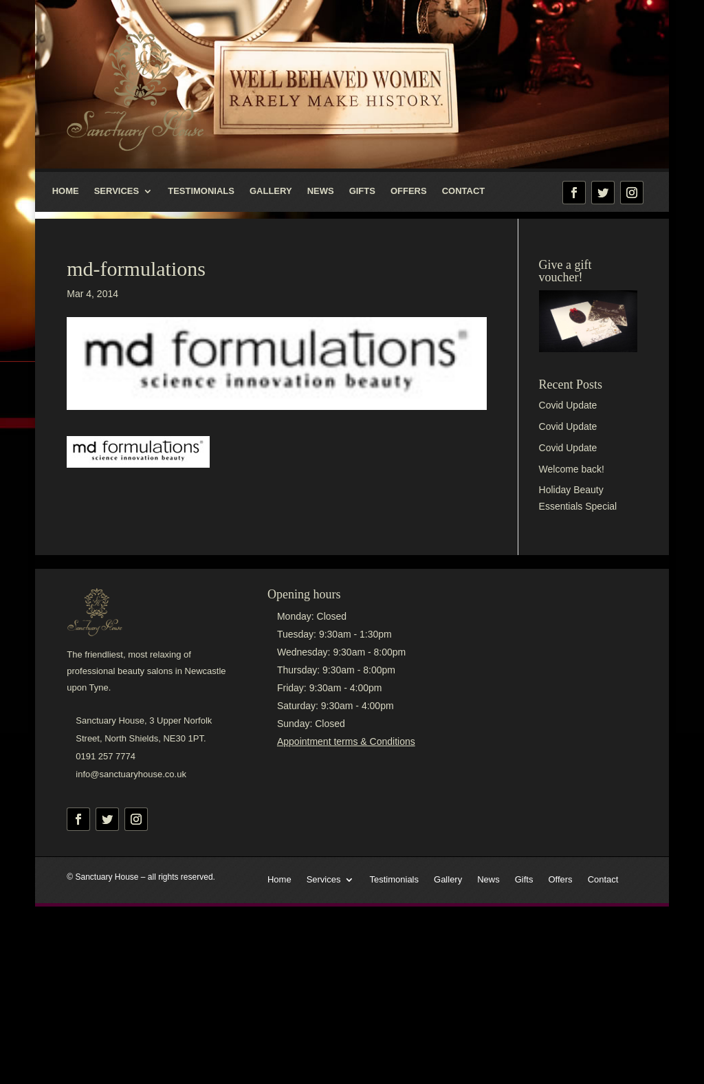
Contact (463, 191)
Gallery (271, 191)
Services (117, 191)
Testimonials (201, 191)
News (320, 191)
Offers (408, 191)
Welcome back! (571, 469)
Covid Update (568, 405)
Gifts (362, 191)
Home (65, 191)
